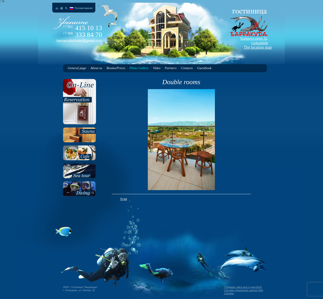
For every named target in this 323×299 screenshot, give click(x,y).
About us (96, 68)
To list (123, 199)
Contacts (187, 68)
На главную (57, 8)
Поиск (66, 8)
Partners (171, 68)
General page (77, 68)
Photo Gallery (138, 68)
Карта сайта (61, 8)
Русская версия (83, 8)
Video (157, 68)
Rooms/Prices (116, 68)
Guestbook (204, 68)
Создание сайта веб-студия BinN (243, 287)
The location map (248, 43)
